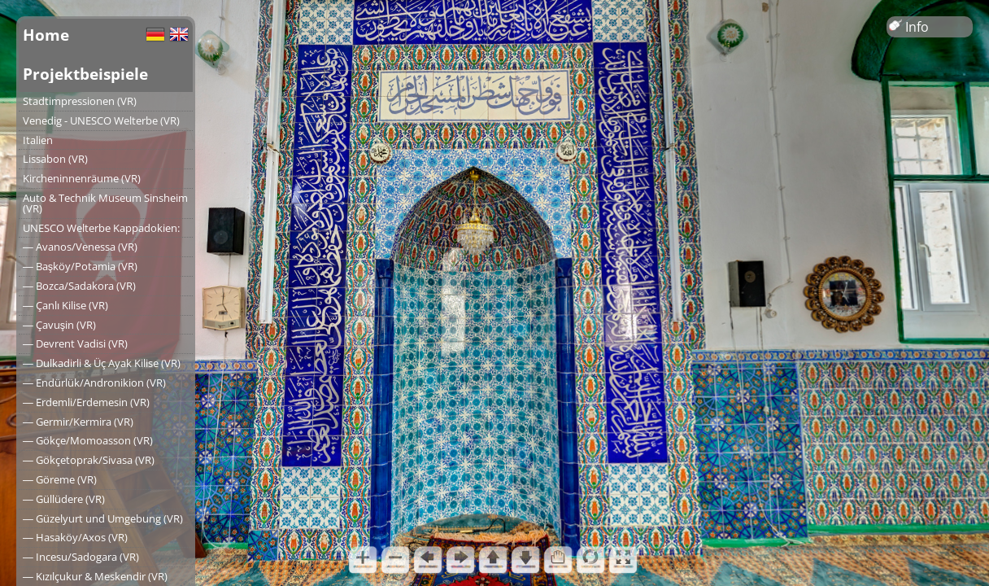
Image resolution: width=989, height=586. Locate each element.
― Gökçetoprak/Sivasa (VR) (89, 460)
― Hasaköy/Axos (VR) (75, 537)
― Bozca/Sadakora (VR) (79, 285)
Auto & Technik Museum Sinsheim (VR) (105, 203)
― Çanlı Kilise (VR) (65, 305)
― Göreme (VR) (60, 479)
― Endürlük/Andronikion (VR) (94, 382)
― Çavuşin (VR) (59, 324)
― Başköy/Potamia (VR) (80, 266)
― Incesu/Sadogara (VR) (81, 556)
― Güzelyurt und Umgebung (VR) (103, 518)
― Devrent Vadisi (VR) (75, 343)
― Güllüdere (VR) (64, 499)
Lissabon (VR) (55, 158)
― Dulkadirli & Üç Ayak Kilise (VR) (102, 363)
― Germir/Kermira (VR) (78, 421)
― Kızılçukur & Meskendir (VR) (95, 576)
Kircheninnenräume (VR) (82, 178)
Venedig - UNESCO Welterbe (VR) (101, 120)
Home (46, 35)
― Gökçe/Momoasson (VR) (88, 440)
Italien (38, 140)
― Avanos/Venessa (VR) (80, 246)
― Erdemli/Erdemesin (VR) (86, 402)
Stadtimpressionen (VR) (80, 101)
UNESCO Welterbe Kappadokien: (101, 228)
